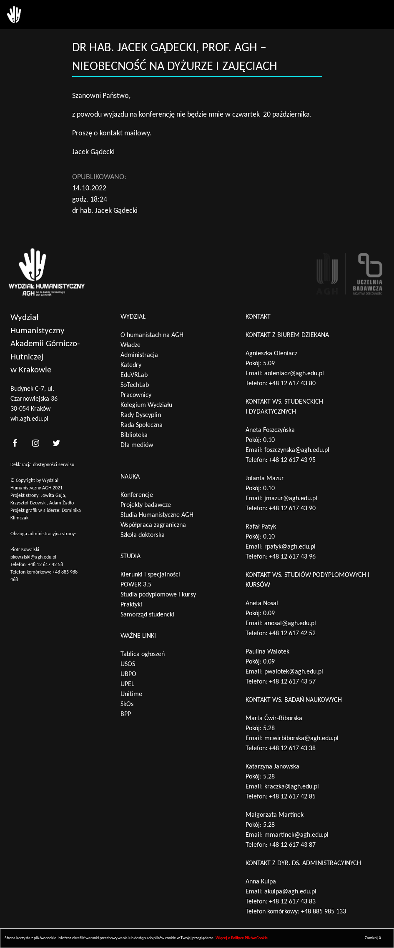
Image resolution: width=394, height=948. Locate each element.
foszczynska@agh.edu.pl (296, 450)
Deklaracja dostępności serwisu (42, 464)
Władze (130, 345)
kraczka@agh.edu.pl (291, 786)
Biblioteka (134, 435)
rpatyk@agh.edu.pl (290, 547)
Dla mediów (136, 445)
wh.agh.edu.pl (29, 419)
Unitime (131, 694)
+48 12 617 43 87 (292, 845)
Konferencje (136, 495)
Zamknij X (373, 938)
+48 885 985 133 (323, 911)
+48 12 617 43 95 (292, 460)
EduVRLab (134, 375)
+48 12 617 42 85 (292, 796)
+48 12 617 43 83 (292, 901)
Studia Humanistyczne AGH (156, 515)
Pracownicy (135, 395)
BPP (125, 714)
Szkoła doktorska (142, 535)
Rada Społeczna (141, 425)
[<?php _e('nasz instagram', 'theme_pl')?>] (35, 443)
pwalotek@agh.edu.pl (293, 672)
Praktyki (131, 604)
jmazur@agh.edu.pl (290, 498)
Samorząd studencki (147, 614)
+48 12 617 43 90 (292, 508)
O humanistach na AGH (151, 335)
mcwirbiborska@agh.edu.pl (301, 738)
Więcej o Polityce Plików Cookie (242, 938)
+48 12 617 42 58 (45, 564)
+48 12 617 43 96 (292, 557)
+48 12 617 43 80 (292, 383)
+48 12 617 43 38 (292, 748)
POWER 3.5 (135, 584)
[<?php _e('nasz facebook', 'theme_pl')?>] (14, 443)
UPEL (127, 684)
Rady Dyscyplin (140, 415)
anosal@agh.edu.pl (290, 623)
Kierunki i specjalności (150, 574)
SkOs (126, 704)
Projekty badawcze (145, 505)
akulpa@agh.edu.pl (290, 891)
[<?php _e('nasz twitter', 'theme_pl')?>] (56, 443)
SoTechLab (134, 385)
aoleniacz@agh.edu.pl (294, 373)
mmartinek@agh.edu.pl (296, 835)
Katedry (130, 365)
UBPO (128, 674)
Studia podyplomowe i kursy (158, 594)
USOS (127, 664)
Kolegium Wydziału (146, 405)
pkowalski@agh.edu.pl (33, 557)
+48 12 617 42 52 (292, 633)
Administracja (139, 355)
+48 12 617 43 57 (292, 682)
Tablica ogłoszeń (142, 654)
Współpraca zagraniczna (153, 525)
